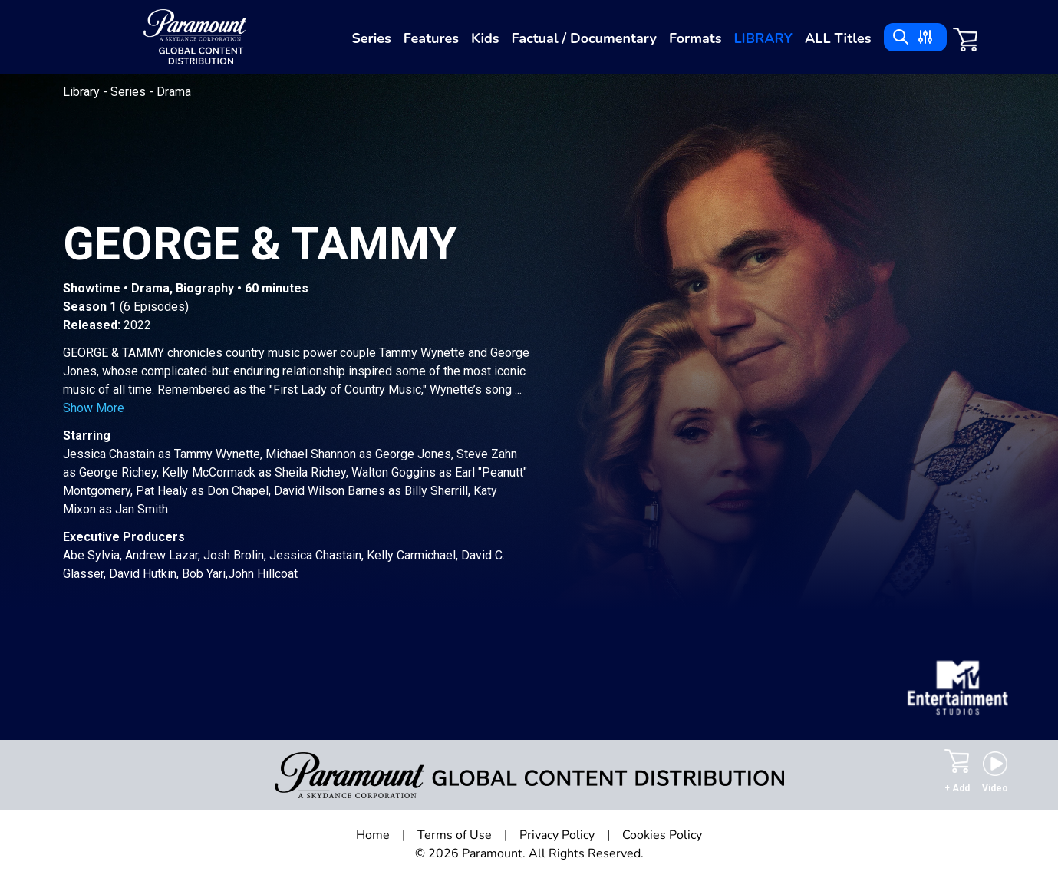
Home (373, 835)
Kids (485, 38)
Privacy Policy (557, 835)
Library (762, 38)
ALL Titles (838, 38)
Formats (695, 38)
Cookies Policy (662, 835)
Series (371, 38)
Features (431, 38)
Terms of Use (454, 835)
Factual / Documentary (584, 38)
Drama (174, 91)
